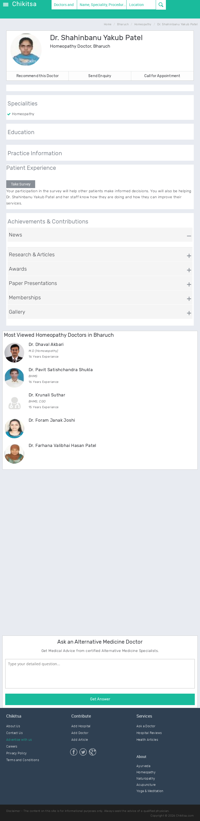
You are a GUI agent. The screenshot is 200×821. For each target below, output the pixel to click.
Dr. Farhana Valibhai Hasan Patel (62, 445)
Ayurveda (143, 766)
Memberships (25, 297)
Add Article (79, 739)
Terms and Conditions (22, 760)
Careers (11, 746)
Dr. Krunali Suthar (47, 394)
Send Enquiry (99, 76)
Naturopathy (145, 778)
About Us (13, 726)
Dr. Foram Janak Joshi (52, 420)
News (15, 235)
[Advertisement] (41, 552)
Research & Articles (32, 254)
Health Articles (147, 739)
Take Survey (20, 184)
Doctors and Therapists (63, 5)
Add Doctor (79, 733)
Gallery (17, 312)
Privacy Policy (16, 753)
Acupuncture (145, 784)
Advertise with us (19, 739)
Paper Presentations (33, 283)
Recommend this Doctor (37, 76)
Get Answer (100, 699)
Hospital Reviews (149, 733)
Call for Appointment (162, 76)
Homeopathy (145, 772)
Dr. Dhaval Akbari (46, 344)
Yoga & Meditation (150, 791)
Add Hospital (81, 726)
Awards (18, 269)
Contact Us (14, 733)
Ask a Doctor (145, 726)
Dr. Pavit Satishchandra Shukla (61, 369)
